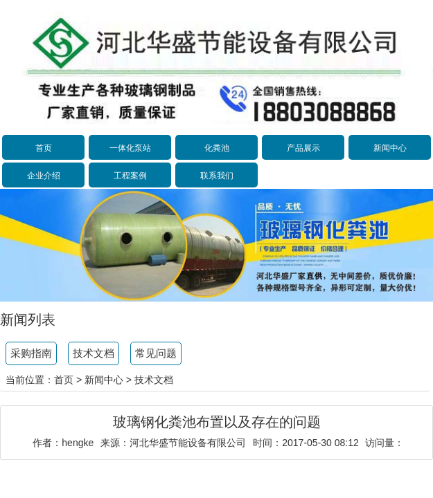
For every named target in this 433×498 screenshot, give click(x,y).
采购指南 (31, 353)
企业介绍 (43, 176)
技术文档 (93, 353)
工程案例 (130, 176)
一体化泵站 (130, 148)
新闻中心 (390, 148)
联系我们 (216, 176)
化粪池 (216, 148)
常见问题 (156, 353)
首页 (43, 148)
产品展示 (303, 148)
